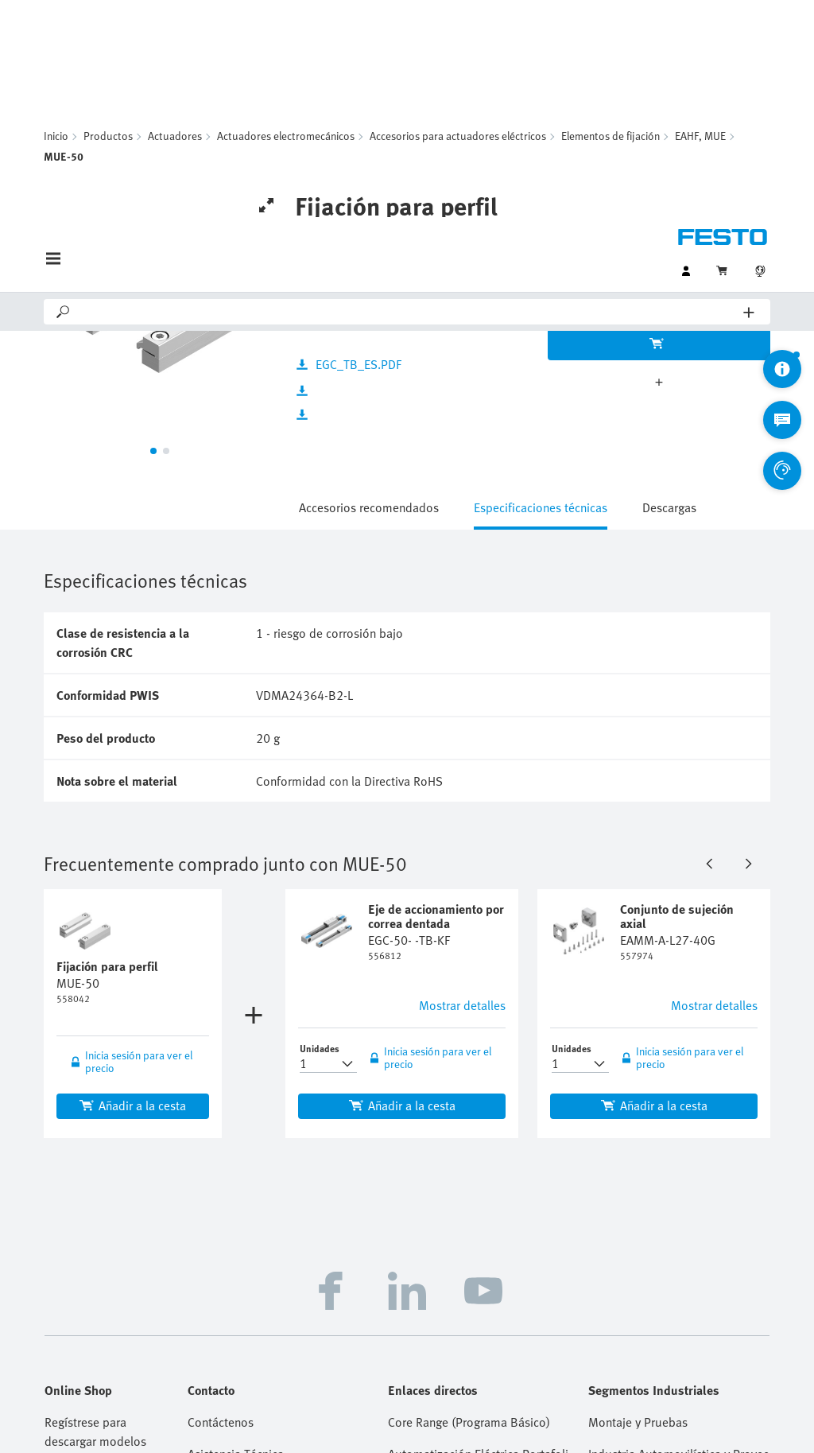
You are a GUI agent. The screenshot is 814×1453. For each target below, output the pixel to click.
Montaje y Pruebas (638, 1125)
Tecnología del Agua (642, 1284)
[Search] (408, 94)
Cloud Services (677, 1386)
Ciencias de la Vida (638, 1252)
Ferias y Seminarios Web (452, 1252)
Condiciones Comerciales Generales (559, 1386)
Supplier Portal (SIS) (442, 1284)
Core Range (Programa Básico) (469, 1125)
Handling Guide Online (447, 1220)
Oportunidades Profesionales (265, 1220)
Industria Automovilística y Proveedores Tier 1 (678, 1157)
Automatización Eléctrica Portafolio (478, 1157)
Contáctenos (221, 1125)
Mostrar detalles (462, 708)
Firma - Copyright (338, 1386)
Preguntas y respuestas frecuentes (278, 1284)
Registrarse (74, 1274)
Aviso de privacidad (431, 1386)
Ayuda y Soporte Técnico (254, 1252)
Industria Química (635, 1189)
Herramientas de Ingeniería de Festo (478, 1189)
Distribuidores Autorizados (259, 1189)
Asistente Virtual (231, 1316)
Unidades (319, 751)
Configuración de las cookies (505, 1424)
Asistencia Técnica (236, 1157)
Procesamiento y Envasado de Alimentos (678, 1220)
